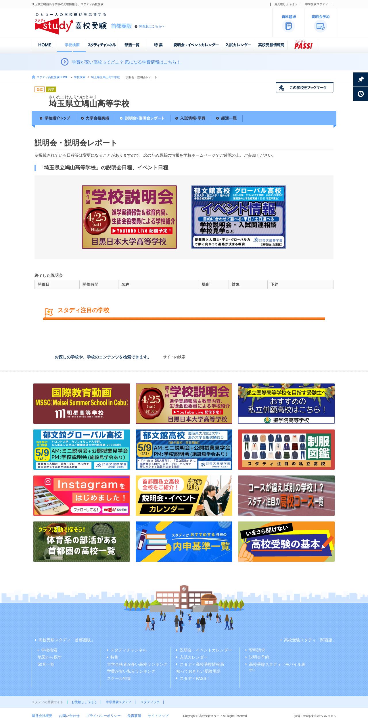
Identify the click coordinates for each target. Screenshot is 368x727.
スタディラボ (150, 702)
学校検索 (79, 77)
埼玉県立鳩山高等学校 (105, 77)
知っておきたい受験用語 (198, 671)
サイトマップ (158, 716)
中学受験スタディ (316, 4)
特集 (114, 657)
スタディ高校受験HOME (52, 77)
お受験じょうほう (285, 4)
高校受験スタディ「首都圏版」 (67, 640)
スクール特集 (119, 678)
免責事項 (134, 716)
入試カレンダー (194, 657)
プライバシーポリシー (103, 716)
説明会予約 (259, 657)
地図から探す (50, 657)
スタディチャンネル (128, 650)
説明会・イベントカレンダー (206, 650)
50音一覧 (46, 664)
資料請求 (257, 650)
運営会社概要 (42, 716)
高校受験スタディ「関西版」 (310, 640)
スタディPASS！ (195, 678)
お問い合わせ (69, 716)
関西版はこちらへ (151, 26)
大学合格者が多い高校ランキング (137, 664)
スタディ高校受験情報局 (202, 664)
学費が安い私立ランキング (131, 671)
